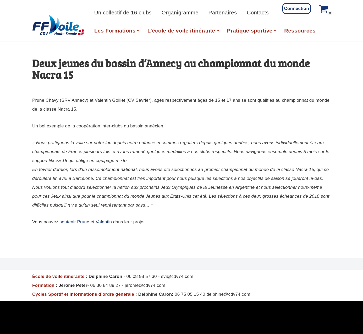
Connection (296, 8)
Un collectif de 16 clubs (123, 12)
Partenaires (222, 12)
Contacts (258, 12)
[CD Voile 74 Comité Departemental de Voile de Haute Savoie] (58, 25)
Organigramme (180, 12)
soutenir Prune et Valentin (85, 221)
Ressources (300, 31)
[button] (138, 30)
